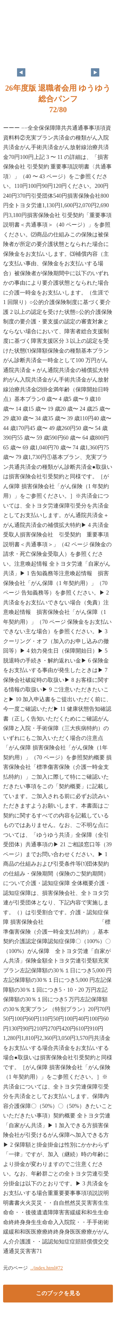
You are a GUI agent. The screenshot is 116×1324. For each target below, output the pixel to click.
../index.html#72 (46, 1268)
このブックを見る (58, 1293)
